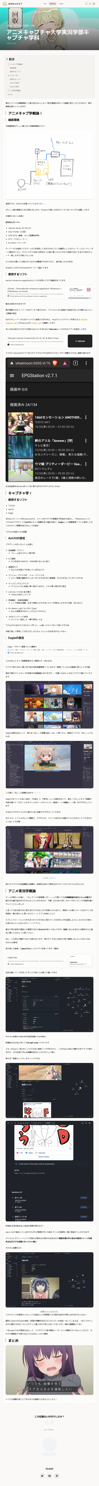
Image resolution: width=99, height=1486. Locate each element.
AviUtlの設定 (14, 83)
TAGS (61, 4)
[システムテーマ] (94, 4)
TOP (45, 4)
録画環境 (13, 68)
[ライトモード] (86, 4)
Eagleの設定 (14, 86)
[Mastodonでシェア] (57, 1476)
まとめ (10, 94)
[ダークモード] (90, 4)
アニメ (9, 25)
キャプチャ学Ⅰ (13, 75)
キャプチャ (17, 25)
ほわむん (26, 25)
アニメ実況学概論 (14, 90)
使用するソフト (15, 71)
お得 (33, 25)
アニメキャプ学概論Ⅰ (16, 64)
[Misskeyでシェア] (49, 1476)
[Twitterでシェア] (42, 1476)
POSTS (53, 4)
